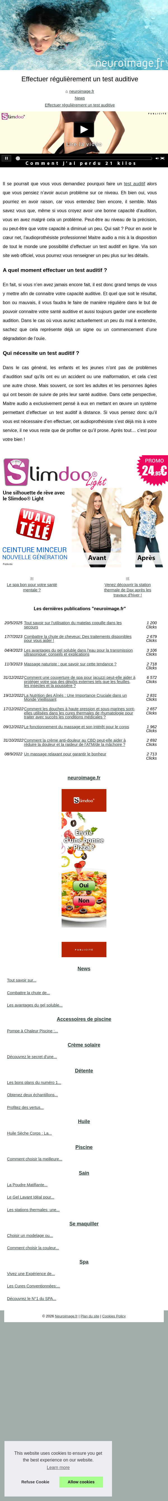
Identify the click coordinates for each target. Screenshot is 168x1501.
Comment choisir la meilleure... (34, 1159)
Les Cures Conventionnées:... (33, 1286)
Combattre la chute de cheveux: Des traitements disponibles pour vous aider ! (78, 639)
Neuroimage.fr (66, 1316)
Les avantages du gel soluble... (34, 1005)
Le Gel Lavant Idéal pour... (30, 1197)
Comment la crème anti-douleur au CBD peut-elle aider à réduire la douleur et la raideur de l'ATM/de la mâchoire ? (75, 742)
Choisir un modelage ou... (30, 1235)
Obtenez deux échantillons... (32, 1095)
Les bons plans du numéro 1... (34, 1082)
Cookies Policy (114, 1316)
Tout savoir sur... (21, 980)
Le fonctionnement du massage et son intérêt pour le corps (76, 727)
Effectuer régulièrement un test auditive (80, 105)
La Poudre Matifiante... (27, 1185)
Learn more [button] (58, 1467)
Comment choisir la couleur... (33, 1248)
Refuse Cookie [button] (35, 1482)
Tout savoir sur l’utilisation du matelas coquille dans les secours (73, 625)
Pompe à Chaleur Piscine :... (32, 1031)
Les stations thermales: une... (33, 1210)
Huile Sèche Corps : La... (29, 1133)
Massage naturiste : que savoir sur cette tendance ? (70, 664)
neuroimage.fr (81, 91)
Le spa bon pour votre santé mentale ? (32, 587)
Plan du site (90, 1316)
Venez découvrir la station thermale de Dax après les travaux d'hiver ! (127, 589)
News (80, 98)
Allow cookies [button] (81, 1482)
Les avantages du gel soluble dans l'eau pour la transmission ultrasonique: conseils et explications (78, 652)
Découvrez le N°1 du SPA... (31, 1298)
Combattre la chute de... (28, 993)
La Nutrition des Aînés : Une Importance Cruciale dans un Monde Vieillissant (75, 697)
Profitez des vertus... (25, 1107)
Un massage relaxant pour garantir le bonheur (65, 754)
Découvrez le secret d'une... (32, 1056)
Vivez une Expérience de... (31, 1273)
